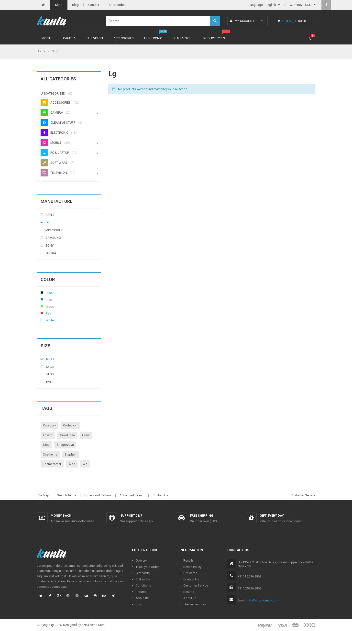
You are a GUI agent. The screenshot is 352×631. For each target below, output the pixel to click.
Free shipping (201, 515)
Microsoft (54, 230)
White (42, 320)
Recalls (188, 560)
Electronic (153, 38)
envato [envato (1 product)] (48, 435)
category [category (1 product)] (49, 425)
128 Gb (50, 382)
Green (42, 306)
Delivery (141, 560)
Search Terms (66, 495)
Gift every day (272, 515)
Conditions (143, 585)
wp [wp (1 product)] (85, 464)
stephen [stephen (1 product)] (70, 454)
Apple (50, 215)
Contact (93, 5)
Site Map (43, 495)
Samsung (53, 237)
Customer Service (303, 495)
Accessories (123, 38)
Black (42, 292)
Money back (61, 515)
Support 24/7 (131, 515)
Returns (141, 592)
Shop (59, 5)
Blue (42, 299)
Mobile (47, 38)
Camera (69, 38)
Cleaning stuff (58, 122)
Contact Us (160, 495)
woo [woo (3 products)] (71, 464)
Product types (213, 38)
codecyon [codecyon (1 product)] (70, 425)
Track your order (147, 567)
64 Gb (49, 374)
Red (42, 313)
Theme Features (194, 604)
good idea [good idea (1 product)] (67, 435)
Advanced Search (132, 495)
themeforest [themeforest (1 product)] (52, 464)
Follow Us (143, 579)
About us (142, 598)
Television (94, 38)
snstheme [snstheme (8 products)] (50, 454)
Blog (75, 5)
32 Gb (49, 367)
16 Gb (49, 359)
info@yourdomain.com (263, 600)
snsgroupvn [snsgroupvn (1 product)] (65, 444)
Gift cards (143, 573)
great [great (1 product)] (86, 435)
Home (41, 51)
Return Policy (192, 567)
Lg (47, 222)
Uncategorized (53, 93)
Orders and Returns (97, 495)
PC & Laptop (182, 38)
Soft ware (54, 162)
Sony (49, 245)
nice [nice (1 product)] (46, 444)
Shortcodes (117, 5)
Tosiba (50, 253)
